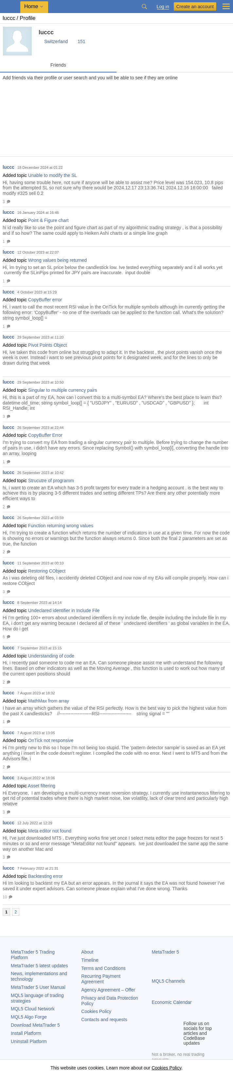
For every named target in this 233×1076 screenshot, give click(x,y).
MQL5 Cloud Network (33, 1008)
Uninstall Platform (29, 1041)
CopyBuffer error (45, 299)
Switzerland (56, 41)
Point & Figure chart (48, 220)
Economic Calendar (172, 1002)
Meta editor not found (49, 830)
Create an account (195, 6)
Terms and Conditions (103, 968)
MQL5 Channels (168, 981)
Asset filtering (41, 785)
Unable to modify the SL (52, 175)
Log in (163, 6)
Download (35, 1025)
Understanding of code (51, 655)
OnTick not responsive (51, 740)
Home (31, 6)
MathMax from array (48, 701)
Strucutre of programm (51, 480)
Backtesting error (45, 876)
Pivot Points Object (47, 345)
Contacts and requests (104, 1019)
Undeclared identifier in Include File (64, 610)
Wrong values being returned (57, 260)
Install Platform (26, 1033)
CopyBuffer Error (45, 435)
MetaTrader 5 (165, 952)
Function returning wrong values (60, 525)
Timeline (89, 960)
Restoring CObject (46, 571)
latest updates (39, 965)
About (87, 952)
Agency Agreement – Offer (108, 989)
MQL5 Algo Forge (29, 1017)
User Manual (38, 987)
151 (81, 41)
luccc (8, 167)
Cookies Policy (96, 1011)
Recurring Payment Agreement (100, 978)
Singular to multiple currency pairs (62, 390)
